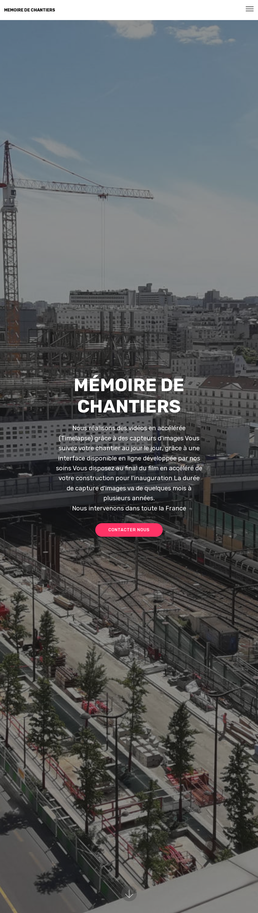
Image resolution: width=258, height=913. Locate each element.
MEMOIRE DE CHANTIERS (29, 10)
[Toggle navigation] (250, 8)
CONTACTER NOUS (129, 529)
